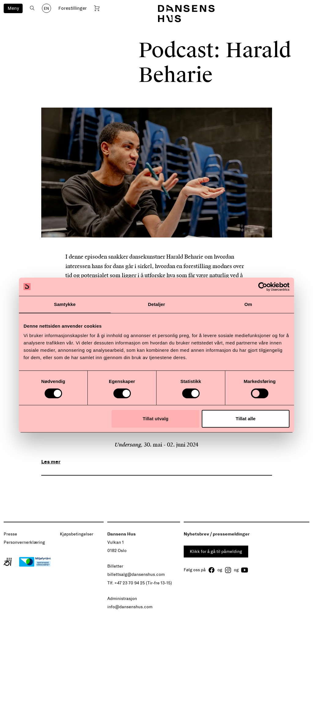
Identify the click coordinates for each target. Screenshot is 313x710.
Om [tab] (248, 304)
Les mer (51, 461)
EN (46, 8)
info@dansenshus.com (130, 607)
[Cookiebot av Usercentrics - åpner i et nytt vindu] (262, 286)
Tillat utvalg (155, 418)
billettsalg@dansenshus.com (136, 574)
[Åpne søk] (32, 8)
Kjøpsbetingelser (76, 534)
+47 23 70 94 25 (129, 583)
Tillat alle (246, 418)
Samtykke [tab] (65, 304)
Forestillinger (72, 8)
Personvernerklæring (24, 542)
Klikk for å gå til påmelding (216, 551)
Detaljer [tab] (156, 304)
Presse (10, 534)
